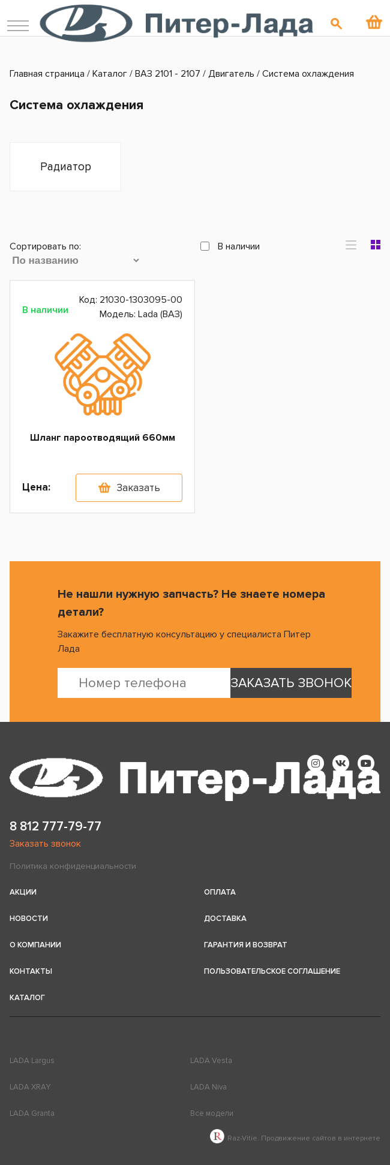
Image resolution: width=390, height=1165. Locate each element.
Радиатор (65, 167)
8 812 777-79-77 (55, 826)
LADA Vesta (211, 1060)
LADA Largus (32, 1060)
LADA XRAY (30, 1087)
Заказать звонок (45, 844)
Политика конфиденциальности (73, 866)
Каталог (27, 998)
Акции (23, 892)
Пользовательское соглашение (272, 971)
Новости (29, 918)
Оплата (220, 892)
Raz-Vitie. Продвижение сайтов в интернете (295, 1138)
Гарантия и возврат (245, 945)
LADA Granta (32, 1113)
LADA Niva (208, 1087)
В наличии (230, 246)
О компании (35, 945)
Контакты (31, 971)
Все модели (211, 1113)
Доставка (225, 918)
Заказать (138, 487)
